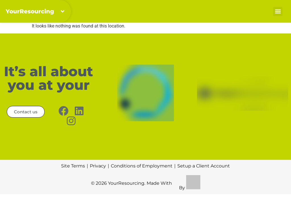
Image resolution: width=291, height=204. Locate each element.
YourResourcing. (126, 183)
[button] (277, 11)
